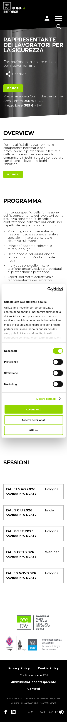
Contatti (33, 689)
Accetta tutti (33, 409)
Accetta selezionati (33, 419)
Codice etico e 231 (33, 675)
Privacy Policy (19, 668)
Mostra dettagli (46, 398)
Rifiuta (33, 430)
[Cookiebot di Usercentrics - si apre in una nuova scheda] (48, 289)
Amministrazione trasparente (33, 682)
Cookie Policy (48, 668)
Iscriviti (13, 88)
